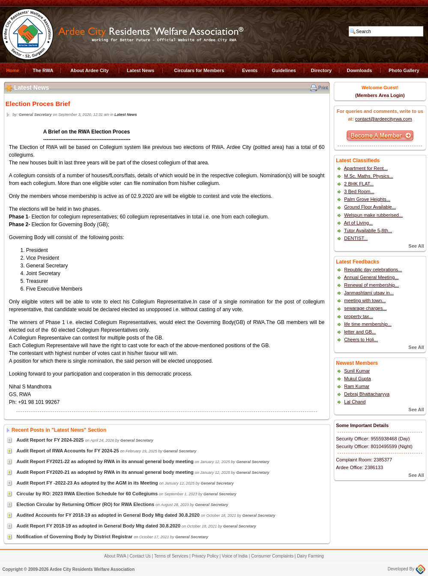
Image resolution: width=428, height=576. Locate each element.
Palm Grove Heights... (367, 199)
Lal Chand (354, 401)
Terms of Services (171, 556)
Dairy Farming (310, 556)
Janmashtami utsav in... (369, 292)
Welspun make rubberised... (373, 215)
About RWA (115, 556)
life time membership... (368, 324)
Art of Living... (358, 222)
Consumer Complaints (272, 556)
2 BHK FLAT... (359, 183)
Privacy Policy (205, 556)
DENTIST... (356, 238)
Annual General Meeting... (371, 277)
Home (12, 70)
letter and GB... (360, 331)
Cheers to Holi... (361, 339)
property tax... (358, 316)
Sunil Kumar (357, 370)
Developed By (406, 569)
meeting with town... (365, 300)
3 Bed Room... (359, 191)
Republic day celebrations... (373, 269)
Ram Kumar (356, 386)
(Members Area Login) (380, 95)
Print (323, 87)
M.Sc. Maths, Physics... (368, 176)
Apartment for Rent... (366, 168)
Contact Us (139, 556)
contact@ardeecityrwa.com (383, 118)
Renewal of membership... (371, 285)
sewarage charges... (365, 308)
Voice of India (235, 556)
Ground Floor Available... (370, 206)
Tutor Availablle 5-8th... (368, 230)
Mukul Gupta (357, 378)
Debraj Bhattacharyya (366, 394)
